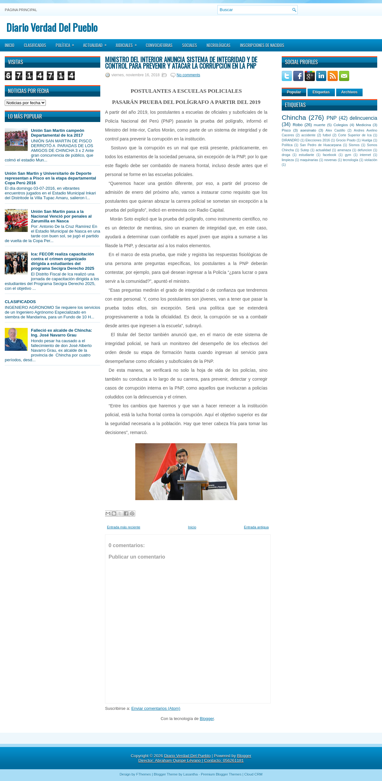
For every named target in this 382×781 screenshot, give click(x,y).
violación (370, 160)
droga (286, 155)
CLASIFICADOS (20, 301)
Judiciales (128, 43)
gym (348, 155)
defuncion (364, 150)
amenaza (344, 150)
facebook (329, 155)
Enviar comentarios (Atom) (155, 708)
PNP (332, 118)
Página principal (21, 10)
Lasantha (190, 774)
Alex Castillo (335, 130)
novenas (330, 160)
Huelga (367, 140)
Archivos (349, 92)
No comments (188, 75)
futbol (327, 135)
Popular (294, 92)
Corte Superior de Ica (354, 135)
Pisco (286, 130)
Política (67, 43)
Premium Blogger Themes (221, 774)
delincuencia (363, 118)
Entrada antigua (256, 527)
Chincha (294, 117)
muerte (319, 125)
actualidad (323, 150)
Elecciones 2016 (318, 140)
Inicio (9, 45)
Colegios (340, 125)
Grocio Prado (346, 140)
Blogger (207, 718)
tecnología (350, 160)
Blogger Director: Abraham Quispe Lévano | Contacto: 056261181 (194, 758)
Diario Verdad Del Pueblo (51, 27)
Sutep (305, 150)
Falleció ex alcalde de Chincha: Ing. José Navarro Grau (61, 332)
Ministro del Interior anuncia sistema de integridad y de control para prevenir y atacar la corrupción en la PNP (181, 62)
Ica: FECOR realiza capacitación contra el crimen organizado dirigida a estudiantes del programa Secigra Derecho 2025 (62, 261)
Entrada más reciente (123, 527)
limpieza (288, 160)
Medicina (363, 125)
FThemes (143, 774)
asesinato (308, 130)
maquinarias (309, 160)
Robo (297, 124)
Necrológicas (218, 45)
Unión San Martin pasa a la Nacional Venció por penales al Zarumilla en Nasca (61, 216)
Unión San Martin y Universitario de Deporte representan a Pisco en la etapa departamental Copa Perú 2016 (50, 178)
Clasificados (35, 45)
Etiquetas (321, 92)
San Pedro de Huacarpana (320, 145)
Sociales (189, 45)
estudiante (306, 155)
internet (365, 155)
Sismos (354, 145)
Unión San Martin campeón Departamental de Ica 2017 (57, 133)
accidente (308, 135)
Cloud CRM (253, 774)
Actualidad (97, 43)
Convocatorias (159, 45)
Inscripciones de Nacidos (262, 45)
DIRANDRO (290, 140)
